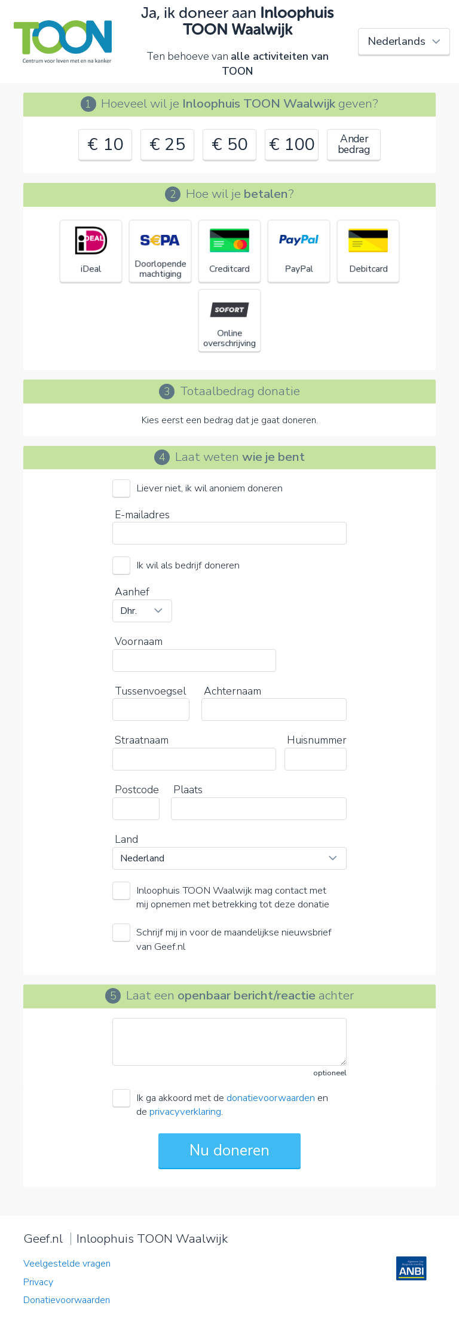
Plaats (188, 789)
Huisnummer (317, 740)
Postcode (137, 789)
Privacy (38, 1282)
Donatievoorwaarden (66, 1300)
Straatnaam (142, 740)
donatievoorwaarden (271, 1098)
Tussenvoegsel (150, 691)
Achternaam (232, 691)
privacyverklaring (185, 1111)
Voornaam (139, 641)
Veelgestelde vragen (67, 1263)
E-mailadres (142, 514)
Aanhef (132, 592)
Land (126, 839)
